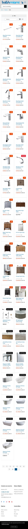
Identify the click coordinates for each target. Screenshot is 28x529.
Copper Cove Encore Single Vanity (7, 255)
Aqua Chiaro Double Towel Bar (7, 36)
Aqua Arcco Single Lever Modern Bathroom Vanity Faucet (19, 167)
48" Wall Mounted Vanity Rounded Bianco (19, 321)
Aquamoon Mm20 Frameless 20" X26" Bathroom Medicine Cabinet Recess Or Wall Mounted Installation (20, 364)
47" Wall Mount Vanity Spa (20, 342)
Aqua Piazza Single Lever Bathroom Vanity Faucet (20, 101)
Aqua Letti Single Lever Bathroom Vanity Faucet (6, 123)
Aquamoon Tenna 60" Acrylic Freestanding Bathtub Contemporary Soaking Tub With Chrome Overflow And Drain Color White (20, 430)
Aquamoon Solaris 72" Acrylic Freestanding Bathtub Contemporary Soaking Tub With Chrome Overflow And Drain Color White (7, 408)
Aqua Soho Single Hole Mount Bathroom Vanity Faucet (6, 58)
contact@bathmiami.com (6, 497)
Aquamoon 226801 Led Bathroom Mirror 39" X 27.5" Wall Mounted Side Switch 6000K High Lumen (7, 364)
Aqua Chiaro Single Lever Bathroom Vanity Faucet (19, 145)
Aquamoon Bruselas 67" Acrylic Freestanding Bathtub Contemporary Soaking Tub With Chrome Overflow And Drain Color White (7, 430)
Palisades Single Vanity (6, 211)
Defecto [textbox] (7, 19)
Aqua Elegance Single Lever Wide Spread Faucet (7, 145)
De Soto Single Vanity (20, 232)
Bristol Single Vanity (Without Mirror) (20, 299)
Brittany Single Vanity (7, 298)
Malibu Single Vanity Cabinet (7, 233)
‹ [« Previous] (3, 466)
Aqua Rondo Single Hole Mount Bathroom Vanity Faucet (20, 80)
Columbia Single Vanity (6, 277)
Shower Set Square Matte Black (6, 321)
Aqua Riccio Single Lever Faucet (6, 101)
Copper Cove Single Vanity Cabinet (20, 255)
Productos (6, 9)
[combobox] (11, 19)
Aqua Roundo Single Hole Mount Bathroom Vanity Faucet (7, 80)
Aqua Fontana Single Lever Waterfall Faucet (20, 123)
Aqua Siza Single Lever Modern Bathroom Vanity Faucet (19, 58)
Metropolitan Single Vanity (20, 211)
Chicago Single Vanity (20, 276)
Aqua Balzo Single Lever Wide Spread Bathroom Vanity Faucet (6, 167)
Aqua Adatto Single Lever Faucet (6, 189)
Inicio (2, 9)
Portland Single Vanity (19, 189)
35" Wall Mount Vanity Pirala (7, 342)
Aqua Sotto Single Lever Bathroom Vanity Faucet (19, 36)
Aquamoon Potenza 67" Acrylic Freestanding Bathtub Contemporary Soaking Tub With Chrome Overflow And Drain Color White (20, 408)
